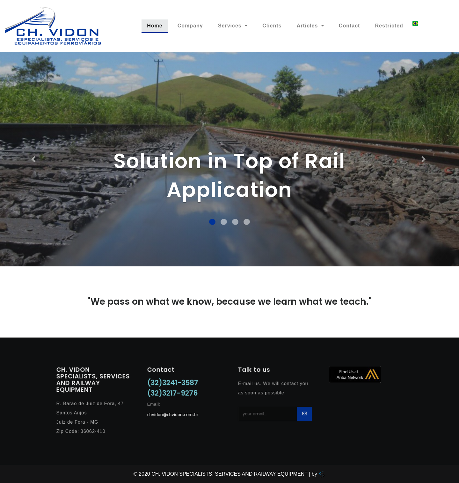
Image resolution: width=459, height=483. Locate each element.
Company (190, 25)
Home (157, 25)
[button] (34, 159)
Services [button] (230, 25)
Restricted (389, 25)
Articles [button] (308, 25)
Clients (271, 25)
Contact (349, 25)
